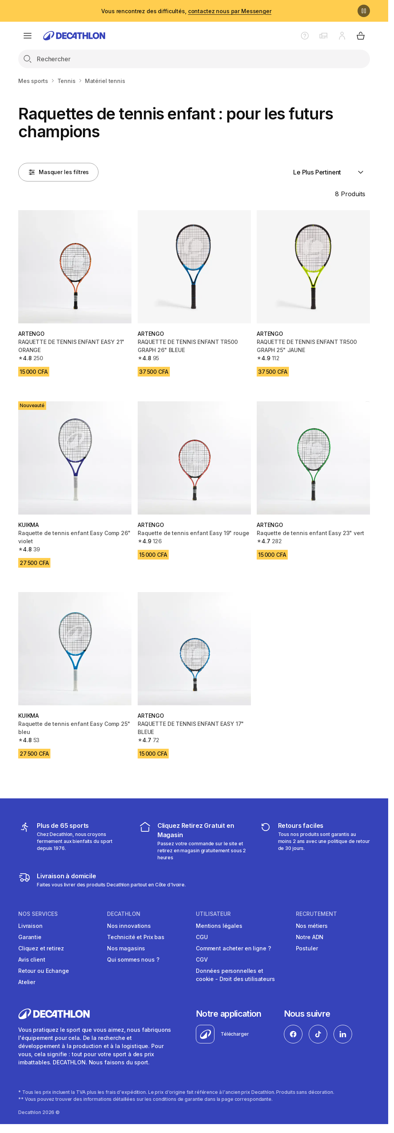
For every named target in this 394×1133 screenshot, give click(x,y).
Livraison (30, 925)
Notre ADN (310, 937)
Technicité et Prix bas (135, 937)
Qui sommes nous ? (133, 959)
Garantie (29, 937)
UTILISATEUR (213, 914)
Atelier (26, 982)
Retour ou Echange (43, 970)
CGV (202, 959)
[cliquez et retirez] (194, 841)
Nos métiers (312, 925)
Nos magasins (126, 948)
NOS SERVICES (38, 914)
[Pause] (364, 11)
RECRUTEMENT (316, 914)
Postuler (307, 948)
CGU (202, 937)
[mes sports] (73, 841)
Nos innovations (129, 925)
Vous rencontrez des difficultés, (186, 11)
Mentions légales (219, 925)
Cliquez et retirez (41, 948)
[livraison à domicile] (102, 879)
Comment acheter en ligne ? (233, 948)
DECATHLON (123, 914)
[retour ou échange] (314, 841)
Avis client (31, 959)
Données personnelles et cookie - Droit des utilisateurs (235, 974)
